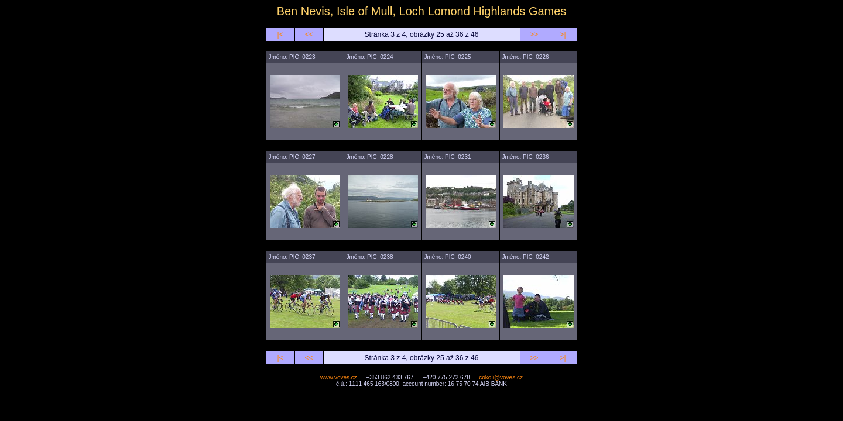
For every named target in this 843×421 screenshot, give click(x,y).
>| (563, 34)
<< (308, 34)
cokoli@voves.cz (501, 377)
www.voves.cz (338, 377)
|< (280, 34)
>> (534, 34)
